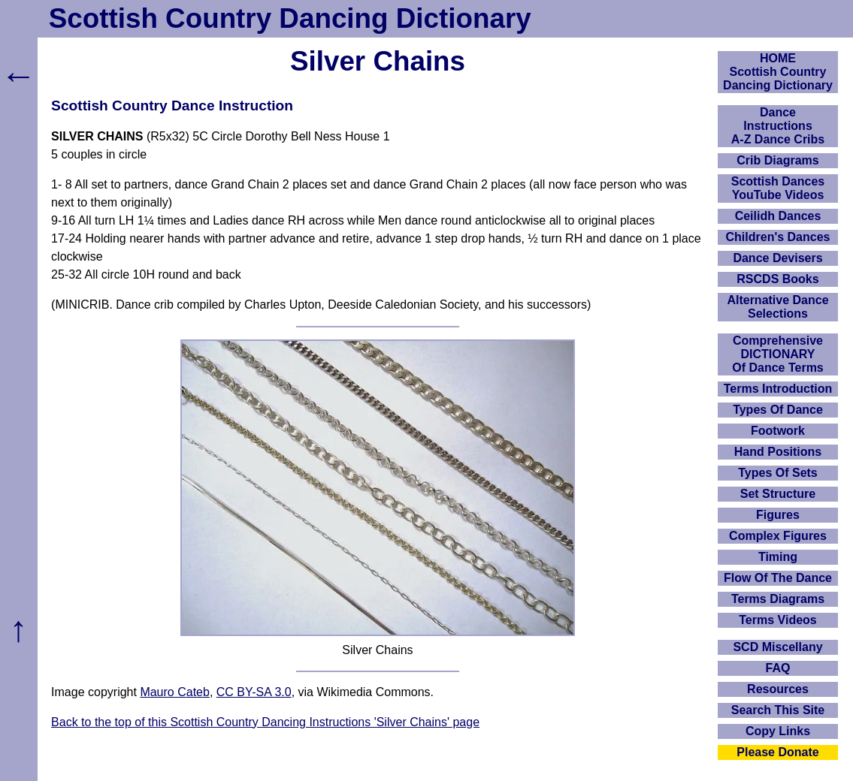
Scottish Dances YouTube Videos (777, 188)
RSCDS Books (777, 279)
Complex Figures (778, 535)
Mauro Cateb (175, 692)
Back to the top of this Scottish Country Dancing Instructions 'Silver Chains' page (265, 722)
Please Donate (777, 752)
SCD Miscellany (777, 647)
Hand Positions (777, 451)
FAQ (778, 668)
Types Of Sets (778, 472)
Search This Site (778, 710)
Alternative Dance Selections (777, 307)
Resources (778, 689)
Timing (777, 556)
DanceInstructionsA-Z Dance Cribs (777, 126)
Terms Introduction (778, 388)
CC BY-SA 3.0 (254, 692)
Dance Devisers (777, 258)
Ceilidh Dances (778, 216)
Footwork (778, 430)
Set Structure (777, 493)
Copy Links (778, 731)
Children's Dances (778, 237)
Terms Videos (777, 620)
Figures (778, 514)
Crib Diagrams (777, 160)
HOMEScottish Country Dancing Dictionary (778, 72)
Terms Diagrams (777, 599)
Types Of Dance (778, 409)
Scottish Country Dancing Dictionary (290, 18)
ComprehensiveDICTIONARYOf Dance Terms (778, 354)
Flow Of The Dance (778, 577)
